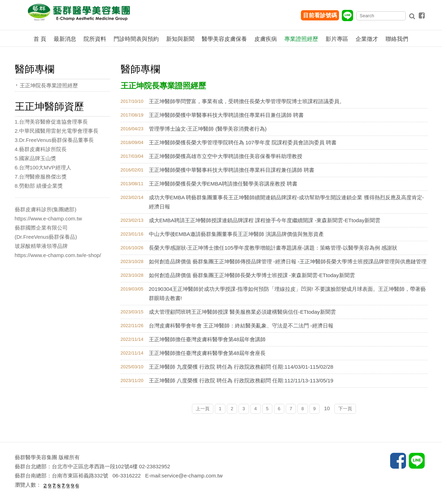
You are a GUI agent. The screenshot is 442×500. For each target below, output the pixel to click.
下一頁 (345, 408)
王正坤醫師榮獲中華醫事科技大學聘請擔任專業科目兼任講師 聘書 (226, 115)
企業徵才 (367, 39)
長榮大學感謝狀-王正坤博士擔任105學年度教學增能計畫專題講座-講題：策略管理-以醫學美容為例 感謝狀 (273, 248)
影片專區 (337, 39)
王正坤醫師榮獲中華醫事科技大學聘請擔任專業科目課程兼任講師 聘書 (231, 170)
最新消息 (65, 39)
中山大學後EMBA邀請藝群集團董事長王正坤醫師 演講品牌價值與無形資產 (236, 234)
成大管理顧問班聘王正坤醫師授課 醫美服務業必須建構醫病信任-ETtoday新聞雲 (242, 312)
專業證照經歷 (301, 39)
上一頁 (203, 408)
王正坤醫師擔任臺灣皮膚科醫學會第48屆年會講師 (207, 339)
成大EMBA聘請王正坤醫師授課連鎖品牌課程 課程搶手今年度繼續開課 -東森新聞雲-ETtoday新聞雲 (265, 220)
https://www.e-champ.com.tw (48, 218)
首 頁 (40, 39)
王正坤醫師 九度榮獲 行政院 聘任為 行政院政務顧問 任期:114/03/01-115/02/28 (241, 367)
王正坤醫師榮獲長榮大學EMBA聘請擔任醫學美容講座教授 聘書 (223, 184)
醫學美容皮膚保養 (224, 39)
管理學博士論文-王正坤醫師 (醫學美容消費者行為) (208, 129)
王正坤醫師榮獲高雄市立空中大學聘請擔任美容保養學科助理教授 (225, 156)
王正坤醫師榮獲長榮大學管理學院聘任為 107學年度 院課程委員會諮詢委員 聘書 (243, 142)
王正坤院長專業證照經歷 (49, 85)
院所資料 (95, 39)
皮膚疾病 (265, 39)
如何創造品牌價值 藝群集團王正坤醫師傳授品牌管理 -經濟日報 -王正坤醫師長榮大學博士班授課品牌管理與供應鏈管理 (288, 261)
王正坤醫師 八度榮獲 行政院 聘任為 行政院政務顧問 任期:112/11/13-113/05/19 (241, 380)
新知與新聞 (180, 39)
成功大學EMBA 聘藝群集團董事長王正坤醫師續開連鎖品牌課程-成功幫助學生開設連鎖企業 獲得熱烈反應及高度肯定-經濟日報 (286, 202)
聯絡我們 (397, 39)
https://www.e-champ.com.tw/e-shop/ (58, 255)
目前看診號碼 (320, 15)
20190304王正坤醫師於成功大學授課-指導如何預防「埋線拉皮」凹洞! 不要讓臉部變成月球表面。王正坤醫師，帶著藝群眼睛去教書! (287, 293)
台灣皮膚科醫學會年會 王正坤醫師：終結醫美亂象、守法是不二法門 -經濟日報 (241, 326)
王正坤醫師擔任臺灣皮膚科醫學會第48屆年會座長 (207, 353)
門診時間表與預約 (136, 39)
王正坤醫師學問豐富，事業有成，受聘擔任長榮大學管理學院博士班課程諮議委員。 (247, 101)
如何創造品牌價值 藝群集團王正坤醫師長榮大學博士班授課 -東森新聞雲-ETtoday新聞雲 (252, 275)
